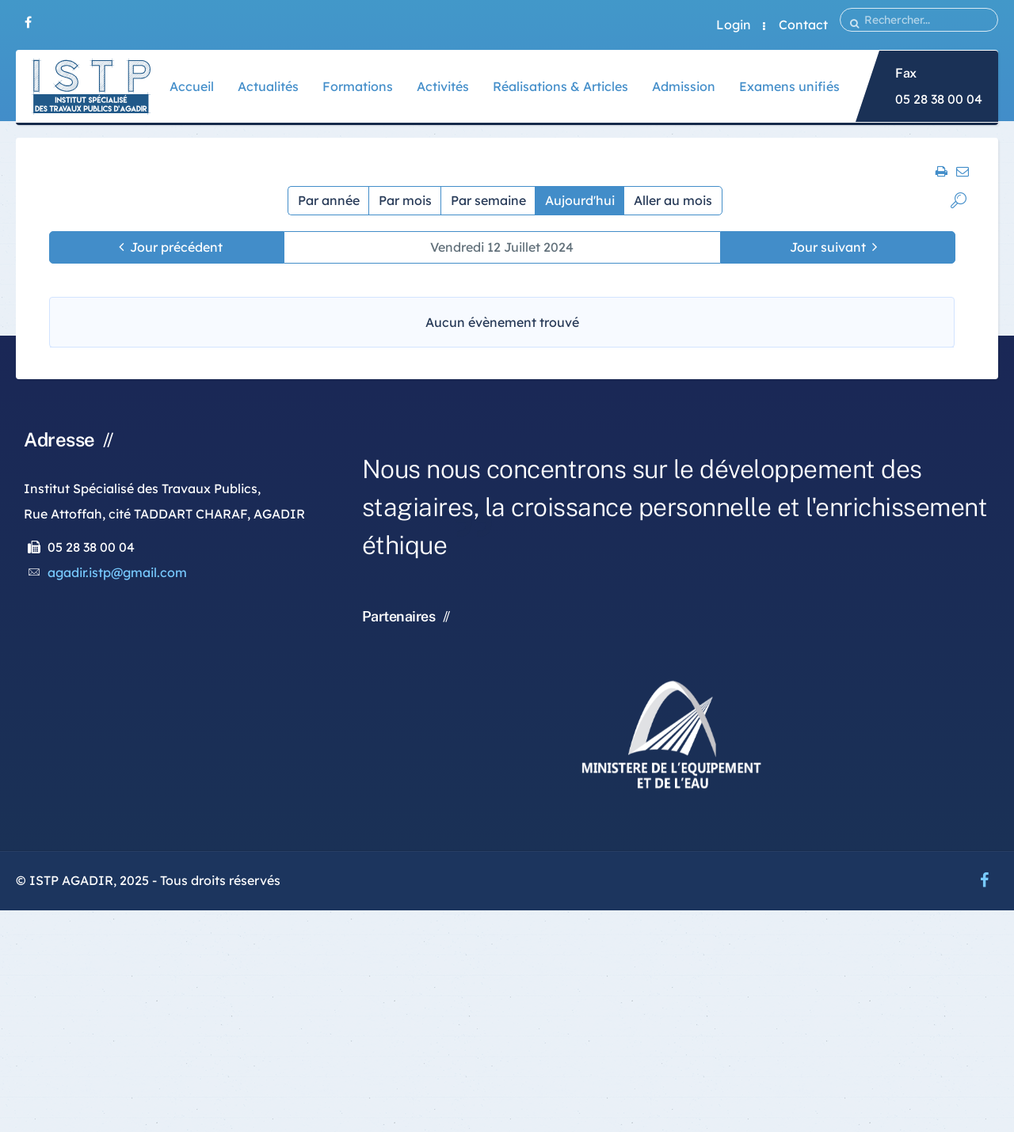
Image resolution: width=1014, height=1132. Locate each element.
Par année (329, 200)
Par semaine (488, 200)
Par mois (405, 200)
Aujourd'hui (580, 200)
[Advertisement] (475, 1021)
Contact (803, 24)
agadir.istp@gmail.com (117, 572)
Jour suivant (828, 247)
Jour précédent (176, 247)
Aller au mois (673, 200)
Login (733, 24)
